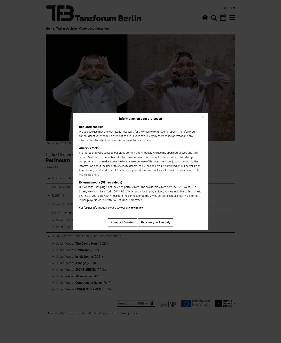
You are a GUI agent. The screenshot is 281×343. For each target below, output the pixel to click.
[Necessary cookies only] (203, 117)
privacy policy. (134, 207)
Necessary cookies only (155, 222)
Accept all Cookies (122, 222)
